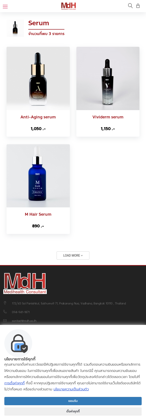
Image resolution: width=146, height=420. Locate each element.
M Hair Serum (38, 214)
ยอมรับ (73, 401)
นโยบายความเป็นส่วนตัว (71, 389)
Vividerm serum (107, 117)
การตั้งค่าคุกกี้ (14, 383)
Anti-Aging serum (38, 117)
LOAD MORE (73, 255)
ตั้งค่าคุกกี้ (73, 411)
